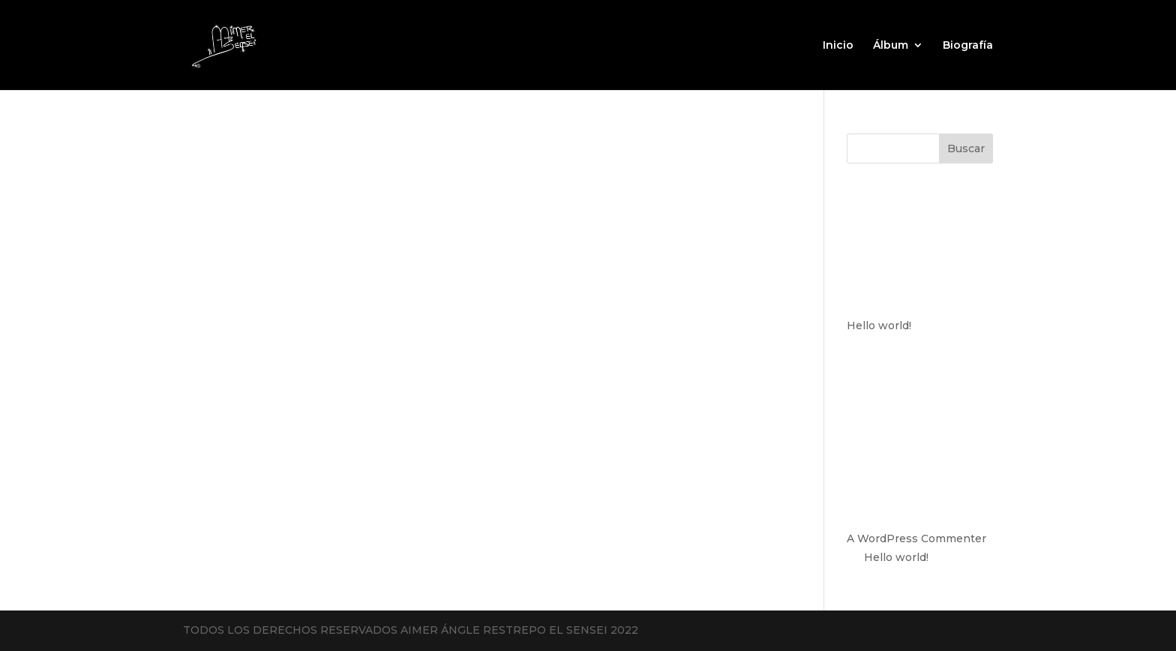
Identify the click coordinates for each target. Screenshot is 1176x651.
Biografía (968, 46)
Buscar (966, 148)
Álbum (890, 46)
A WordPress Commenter (916, 538)
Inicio (838, 46)
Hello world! (879, 325)
